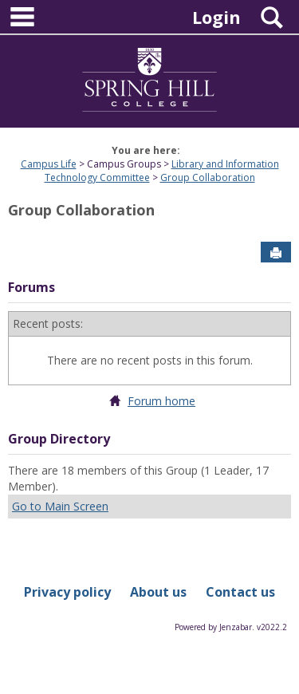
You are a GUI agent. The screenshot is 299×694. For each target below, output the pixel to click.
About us (158, 592)
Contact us (240, 592)
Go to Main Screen (60, 506)
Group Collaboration (207, 177)
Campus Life (49, 164)
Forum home (161, 400)
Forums (31, 287)
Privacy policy (67, 592)
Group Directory (59, 439)
